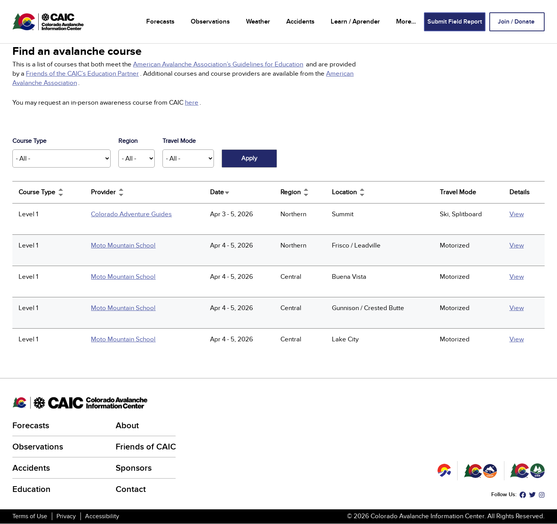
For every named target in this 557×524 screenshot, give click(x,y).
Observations (210, 21)
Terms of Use (29, 516)
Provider (103, 192)
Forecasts (160, 21)
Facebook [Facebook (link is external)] (522, 495)
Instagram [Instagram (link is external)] (542, 495)
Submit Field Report (454, 21)
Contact (131, 489)
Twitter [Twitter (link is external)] (532, 495)
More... (406, 21)
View (516, 214)
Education (31, 489)
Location (344, 192)
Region (128, 141)
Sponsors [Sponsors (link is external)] (134, 468)
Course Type (29, 141)
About (127, 426)
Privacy (66, 516)
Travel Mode (179, 141)
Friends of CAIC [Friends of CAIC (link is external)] (146, 447)
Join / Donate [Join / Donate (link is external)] (517, 21)
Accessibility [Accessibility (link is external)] (102, 516)
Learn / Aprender (355, 21)
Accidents (300, 21)
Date (220, 192)
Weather (258, 21)
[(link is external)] (218, 64)
